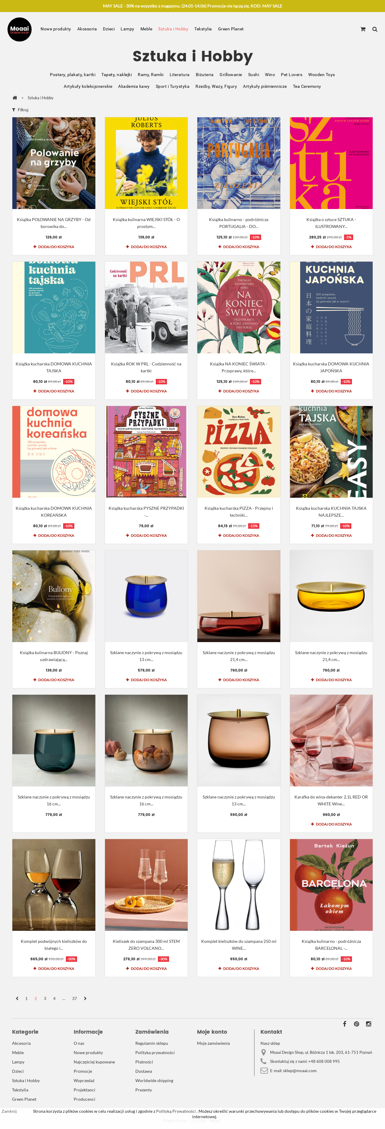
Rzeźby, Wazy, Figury (216, 86)
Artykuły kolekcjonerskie (88, 86)
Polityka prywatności (155, 1052)
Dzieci (109, 28)
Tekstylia (203, 28)
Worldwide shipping (154, 1080)
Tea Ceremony (307, 86)
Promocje (83, 1071)
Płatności (144, 1061)
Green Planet (231, 28)
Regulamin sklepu (151, 1043)
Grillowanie (231, 74)
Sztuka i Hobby (173, 28)
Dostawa (143, 1071)
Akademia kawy (134, 86)
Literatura (180, 74)
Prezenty (143, 1089)
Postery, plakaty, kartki (72, 74)
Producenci (84, 1099)
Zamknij (9, 1111)
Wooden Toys (321, 74)
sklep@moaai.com (300, 1070)
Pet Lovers (291, 74)
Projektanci (84, 1089)
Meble (146, 28)
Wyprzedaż (84, 1080)
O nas (79, 1043)
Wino (270, 74)
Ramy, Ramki (151, 74)
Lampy (127, 28)
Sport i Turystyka (173, 86)
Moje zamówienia (213, 1043)
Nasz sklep (270, 1043)
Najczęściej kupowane (94, 1061)
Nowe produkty (56, 28)
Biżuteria (205, 74)
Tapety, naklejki (116, 74)
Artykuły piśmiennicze (265, 86)
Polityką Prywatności (175, 1111)
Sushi (253, 74)
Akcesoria (87, 28)
